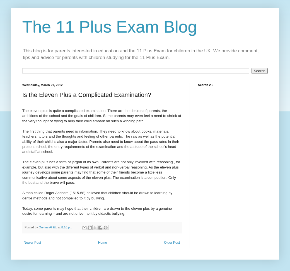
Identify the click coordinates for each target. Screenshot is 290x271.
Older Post (172, 243)
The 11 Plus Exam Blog (109, 27)
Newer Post (32, 243)
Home (102, 243)
